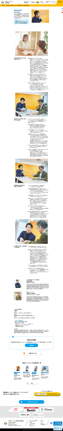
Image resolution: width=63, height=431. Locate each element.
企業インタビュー (32, 424)
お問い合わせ (42, 423)
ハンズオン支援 (7, 5)
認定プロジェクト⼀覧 (32, 425)
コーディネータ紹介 (32, 421)
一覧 (30, 383)
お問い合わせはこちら (29, 402)
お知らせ (42, 420)
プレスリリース (42, 421)
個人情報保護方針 (43, 424)
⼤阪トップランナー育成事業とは (34, 420)
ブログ (41, 422)
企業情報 (31, 345)
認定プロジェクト (30, 353)
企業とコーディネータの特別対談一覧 (17, 5)
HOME (3, 5)
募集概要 (31, 422)
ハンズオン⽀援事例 (32, 423)
